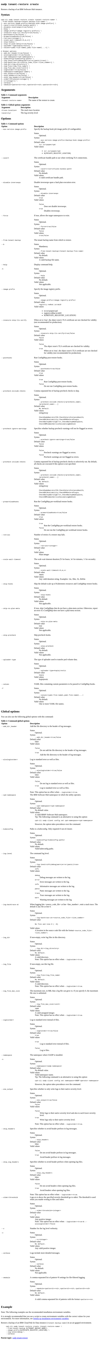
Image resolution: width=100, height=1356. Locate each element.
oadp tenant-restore (20, 1354)
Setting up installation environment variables (51, 1333)
